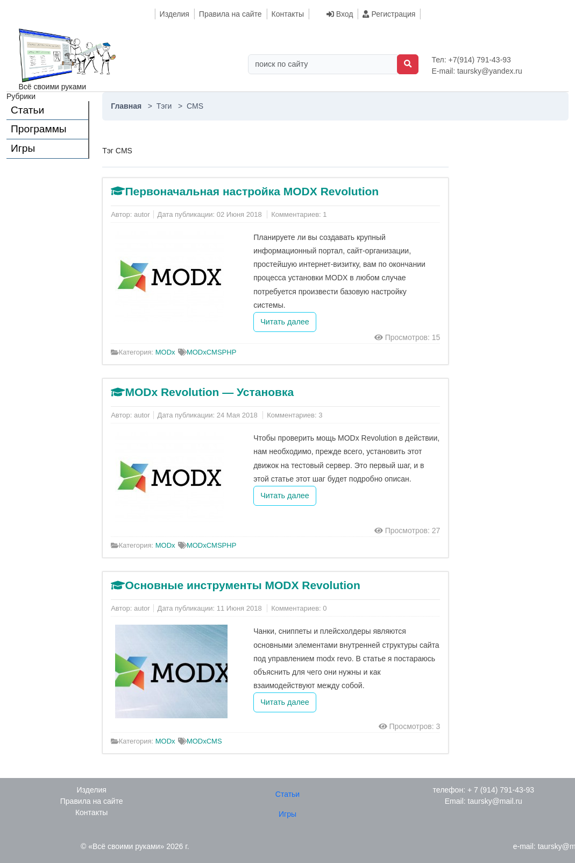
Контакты (288, 14)
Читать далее (284, 321)
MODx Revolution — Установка (209, 392)
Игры (23, 148)
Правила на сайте (230, 14)
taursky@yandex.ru (489, 71)
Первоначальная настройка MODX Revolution (252, 191)
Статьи (27, 110)
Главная (127, 106)
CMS (214, 352)
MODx (165, 352)
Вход (339, 14)
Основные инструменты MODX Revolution (242, 585)
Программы (39, 129)
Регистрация (389, 14)
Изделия (174, 14)
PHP (229, 352)
